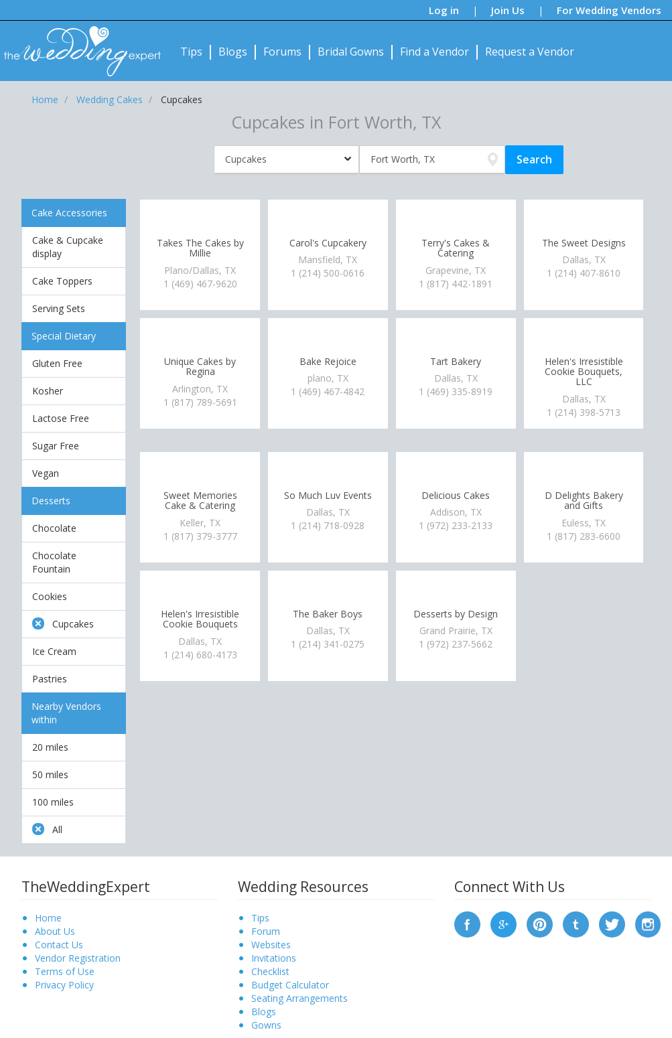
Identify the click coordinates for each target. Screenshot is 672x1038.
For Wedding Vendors (609, 10)
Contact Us (59, 944)
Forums (282, 51)
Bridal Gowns (351, 51)
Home (48, 917)
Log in (444, 10)
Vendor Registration (78, 958)
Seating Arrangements (299, 998)
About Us (55, 931)
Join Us (508, 10)
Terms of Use (64, 971)
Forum (265, 931)
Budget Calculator (290, 984)
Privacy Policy (64, 984)
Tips (191, 51)
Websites (271, 944)
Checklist (270, 971)
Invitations (273, 958)
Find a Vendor (434, 51)
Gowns (266, 1025)
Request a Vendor (529, 51)
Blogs (232, 51)
